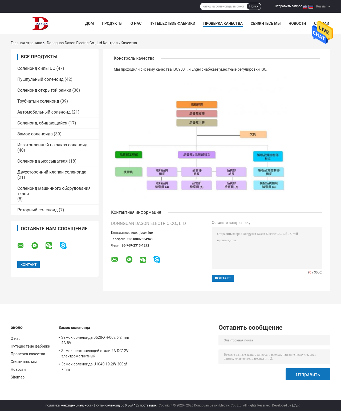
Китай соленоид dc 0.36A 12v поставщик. (127, 405)
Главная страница (26, 43)
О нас (136, 23)
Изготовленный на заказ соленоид (52, 144)
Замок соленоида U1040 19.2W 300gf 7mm (94, 367)
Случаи (321, 23)
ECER (295, 405)
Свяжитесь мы (266, 23)
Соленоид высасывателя (42, 161)
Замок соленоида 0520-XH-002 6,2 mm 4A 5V (95, 340)
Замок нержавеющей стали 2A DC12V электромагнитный (94, 353)
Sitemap (18, 377)
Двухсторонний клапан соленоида (51, 172)
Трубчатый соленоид (38, 101)
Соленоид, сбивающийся (42, 123)
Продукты (112, 23)
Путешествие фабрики (172, 23)
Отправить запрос (288, 6)
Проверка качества (223, 23)
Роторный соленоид (37, 209)
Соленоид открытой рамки (44, 90)
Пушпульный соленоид (40, 79)
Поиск (253, 6)
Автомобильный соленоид (44, 112)
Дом (89, 23)
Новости (297, 23)
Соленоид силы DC (36, 68)
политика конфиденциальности (69, 405)
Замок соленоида (35, 133)
